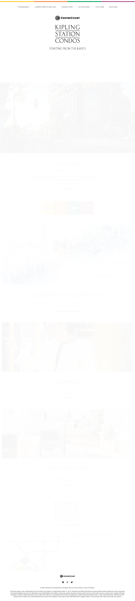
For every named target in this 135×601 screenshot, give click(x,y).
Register (113, 6)
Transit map (67, 6)
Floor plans (84, 6)
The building (23, 6)
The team (99, 6)
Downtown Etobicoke (45, 6)
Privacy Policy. (78, 586)
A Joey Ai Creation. (89, 586)
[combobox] (86, 570)
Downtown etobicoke (67, 309)
